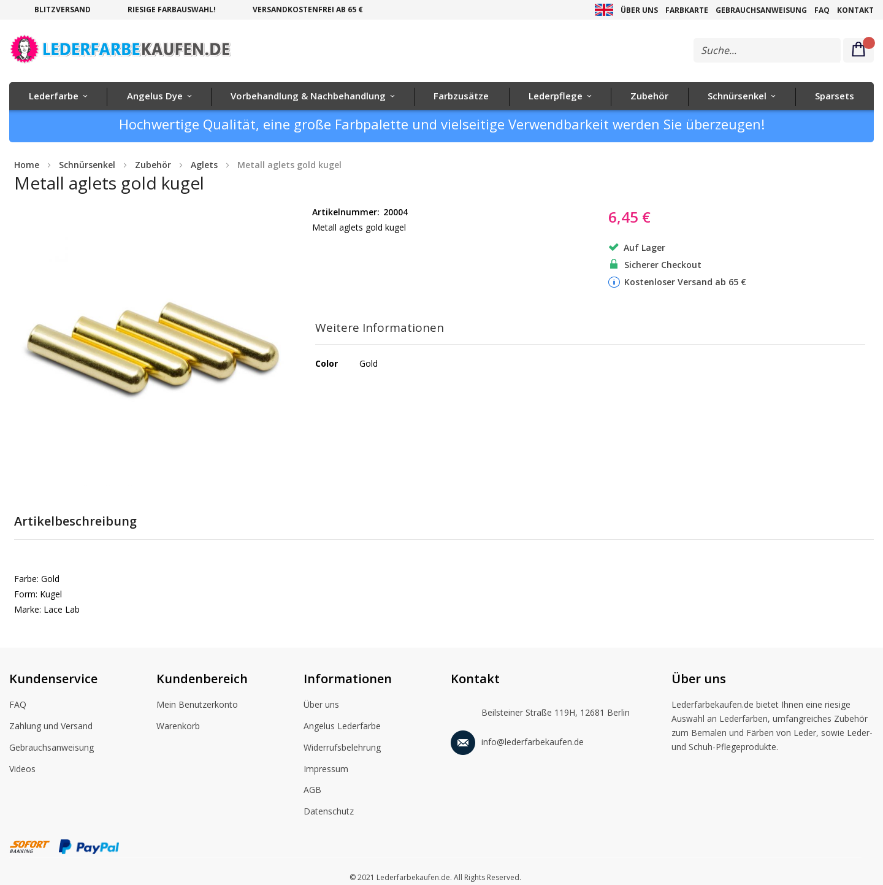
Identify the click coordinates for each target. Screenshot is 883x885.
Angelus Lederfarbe (342, 727)
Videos (22, 769)
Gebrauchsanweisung (761, 10)
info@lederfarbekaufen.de (517, 739)
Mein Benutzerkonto (197, 705)
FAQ (822, 10)
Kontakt (855, 10)
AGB (312, 790)
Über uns (639, 10)
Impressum (326, 769)
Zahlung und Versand (51, 727)
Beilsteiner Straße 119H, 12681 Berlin (540, 709)
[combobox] (767, 50)
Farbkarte (686, 10)
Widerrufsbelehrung (342, 748)
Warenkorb (178, 727)
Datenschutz (329, 812)
